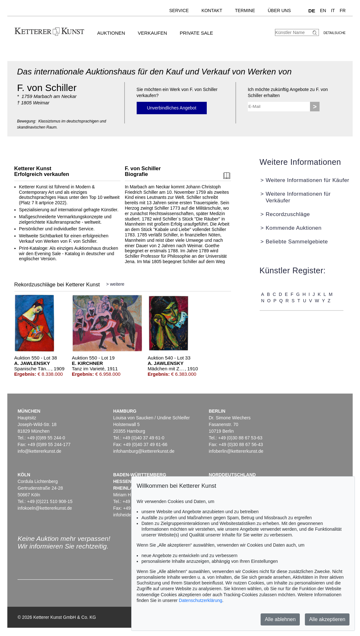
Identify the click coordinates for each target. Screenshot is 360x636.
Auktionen (111, 33)
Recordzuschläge (288, 214)
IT (333, 10)
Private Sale (196, 33)
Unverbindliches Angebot (171, 107)
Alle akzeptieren (327, 619)
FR (343, 10)
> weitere (115, 284)
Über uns (279, 10)
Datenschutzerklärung (200, 600)
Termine (245, 10)
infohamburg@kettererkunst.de (143, 451)
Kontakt (211, 10)
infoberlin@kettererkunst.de (236, 451)
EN (323, 10)
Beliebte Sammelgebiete (297, 242)
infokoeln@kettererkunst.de (45, 508)
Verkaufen (152, 33)
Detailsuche (335, 33)
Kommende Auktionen (293, 228)
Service (179, 10)
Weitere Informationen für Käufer (307, 180)
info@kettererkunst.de (39, 451)
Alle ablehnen (280, 619)
